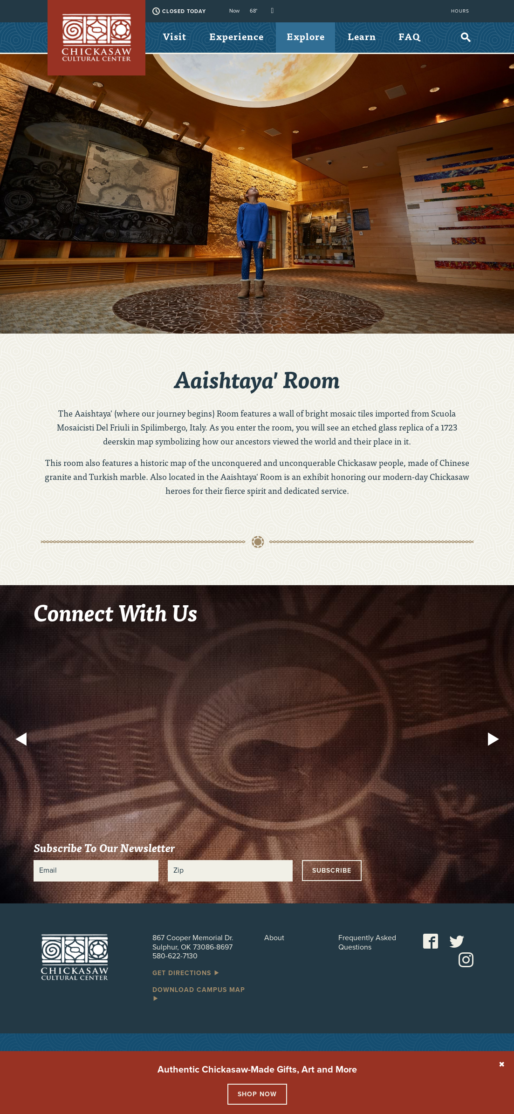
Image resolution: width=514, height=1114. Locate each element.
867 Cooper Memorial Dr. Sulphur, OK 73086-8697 (192, 942)
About (274, 938)
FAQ (174, 68)
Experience (239, 37)
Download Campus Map (198, 994)
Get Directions (186, 973)
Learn (367, 37)
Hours (460, 11)
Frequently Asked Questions (367, 942)
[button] (23, 740)
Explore (309, 37)
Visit (175, 37)
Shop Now (257, 1094)
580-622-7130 (175, 956)
